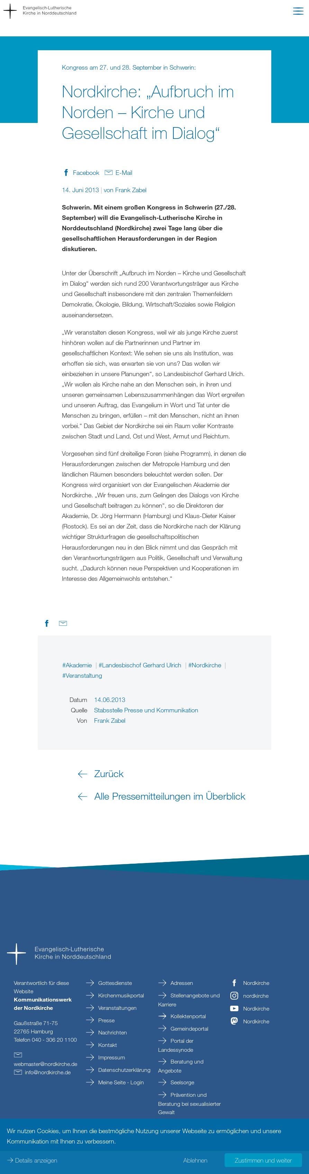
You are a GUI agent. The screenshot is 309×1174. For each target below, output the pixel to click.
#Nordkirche (205, 665)
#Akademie (77, 665)
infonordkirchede (48, 1072)
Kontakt (107, 1045)
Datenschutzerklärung (124, 1070)
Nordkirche (256, 983)
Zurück (109, 773)
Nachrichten (112, 1032)
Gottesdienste (114, 983)
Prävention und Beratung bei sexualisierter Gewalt (189, 1103)
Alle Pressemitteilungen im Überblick (169, 796)
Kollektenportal (187, 1016)
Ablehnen (195, 1160)
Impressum (111, 1057)
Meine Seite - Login (120, 1082)
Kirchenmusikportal (120, 995)
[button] (298, 12)
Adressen (181, 983)
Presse (106, 1020)
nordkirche (256, 996)
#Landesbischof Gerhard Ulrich (141, 665)
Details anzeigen (36, 1160)
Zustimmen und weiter (263, 1160)
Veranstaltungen (117, 1008)
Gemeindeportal (188, 1028)
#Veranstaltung (82, 675)
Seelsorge (181, 1082)
